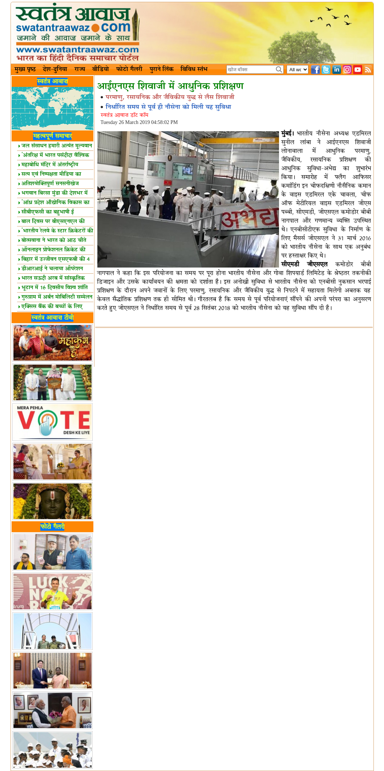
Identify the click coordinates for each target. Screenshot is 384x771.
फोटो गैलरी (129, 69)
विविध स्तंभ (194, 69)
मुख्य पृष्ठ (25, 69)
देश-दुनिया (55, 69)
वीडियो (100, 69)
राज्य (79, 69)
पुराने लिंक (161, 69)
